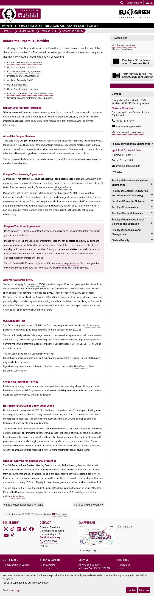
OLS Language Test (17, 84)
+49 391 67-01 (49, 541)
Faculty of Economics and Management (132, 232)
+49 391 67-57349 (123, 121)
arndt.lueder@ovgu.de (126, 166)
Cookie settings (11, 590)
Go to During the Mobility (88, 505)
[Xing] (12, 535)
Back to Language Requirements (23, 505)
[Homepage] (20, 15)
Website (117, 172)
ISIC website (18, 496)
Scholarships (48, 565)
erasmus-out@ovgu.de (126, 126)
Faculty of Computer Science (132, 201)
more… (45, 546)
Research (36, 26)
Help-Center (80, 366)
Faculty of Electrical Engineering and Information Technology (132, 193)
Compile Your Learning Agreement (24, 71)
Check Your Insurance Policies (22, 89)
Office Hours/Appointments (128, 132)
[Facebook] (31, 529)
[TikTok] (12, 529)
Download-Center (123, 49)
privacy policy (41, 582)
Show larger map (87, 550)
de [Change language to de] (149, 3)
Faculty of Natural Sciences (132, 213)
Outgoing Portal (63, 187)
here (86, 450)
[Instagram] (6, 529)
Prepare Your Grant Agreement (23, 75)
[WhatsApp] (25, 529)
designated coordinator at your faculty (75, 179)
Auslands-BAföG (36, 284)
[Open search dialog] (121, 3)
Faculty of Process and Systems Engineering (132, 183)
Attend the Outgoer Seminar (21, 67)
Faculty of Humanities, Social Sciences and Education (132, 222)
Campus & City (76, 26)
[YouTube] (6, 535)
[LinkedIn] (19, 529)
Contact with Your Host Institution (24, 62)
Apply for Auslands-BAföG (20, 80)
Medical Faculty (132, 240)
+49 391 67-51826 (122, 160)
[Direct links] (134, 2)
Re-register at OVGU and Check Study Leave (30, 93)
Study (23, 26)
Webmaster (59, 514)
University (9, 26)
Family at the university (16, 565)
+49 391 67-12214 (99, 568)
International (55, 26)
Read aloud (124, 565)
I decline (131, 590)
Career (93, 26)
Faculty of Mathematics (132, 207)
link (52, 354)
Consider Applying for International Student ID (30, 98)
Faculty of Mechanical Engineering (133, 144)
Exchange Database (124, 45)
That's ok (144, 590)
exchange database (69, 263)
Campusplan (125, 526)
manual (76, 358)
